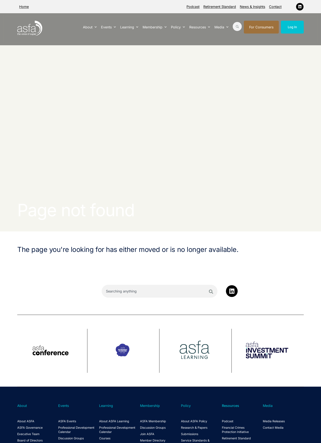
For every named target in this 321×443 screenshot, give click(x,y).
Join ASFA (147, 434)
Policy (178, 27)
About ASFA (25, 421)
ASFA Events (67, 421)
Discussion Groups (71, 438)
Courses (104, 438)
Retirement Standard (219, 6)
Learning (129, 27)
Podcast (193, 6)
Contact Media (273, 427)
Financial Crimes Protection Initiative (235, 430)
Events (108, 27)
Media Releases (274, 421)
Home (24, 6)
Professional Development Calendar (76, 430)
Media (221, 27)
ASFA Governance (30, 427)
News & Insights (252, 6)
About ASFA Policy (194, 421)
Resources (199, 27)
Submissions (189, 434)
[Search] (211, 291)
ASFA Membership (153, 421)
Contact (275, 6)
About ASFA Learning (114, 421)
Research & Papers (194, 427)
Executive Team (28, 434)
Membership (155, 27)
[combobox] (159, 291)
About (90, 27)
